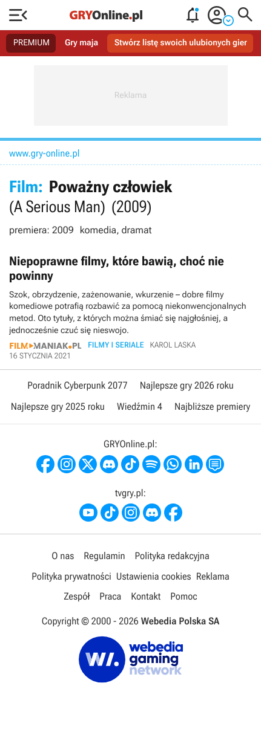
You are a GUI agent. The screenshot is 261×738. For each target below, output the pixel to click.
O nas (62, 556)
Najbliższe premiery (212, 406)
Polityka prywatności (71, 576)
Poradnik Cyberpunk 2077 (77, 385)
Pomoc (183, 596)
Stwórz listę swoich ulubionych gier (180, 43)
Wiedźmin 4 (139, 406)
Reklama (213, 576)
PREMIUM (31, 43)
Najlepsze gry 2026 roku (187, 385)
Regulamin (104, 556)
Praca (110, 596)
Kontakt (145, 596)
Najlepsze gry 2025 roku (58, 406)
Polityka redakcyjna (172, 556)
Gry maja (81, 43)
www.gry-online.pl (44, 153)
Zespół (77, 596)
